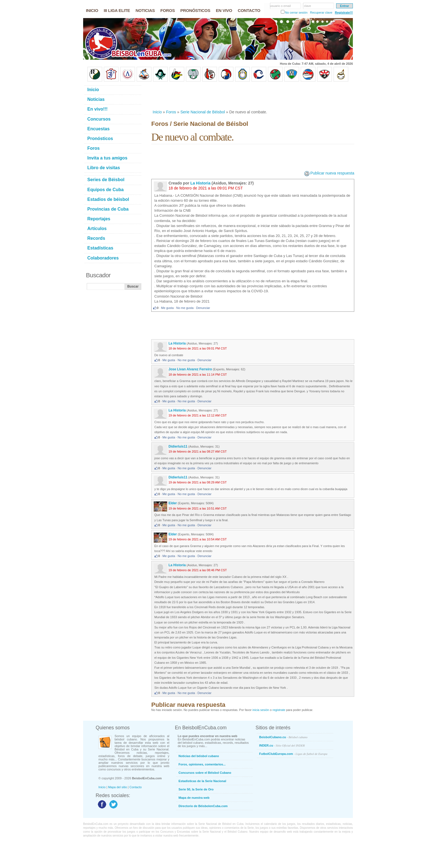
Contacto (136, 787)
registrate (278, 710)
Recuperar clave (321, 12)
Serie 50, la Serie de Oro (196, 789)
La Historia (200, 183)
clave (307, 6)
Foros (171, 112)
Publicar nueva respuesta (332, 173)
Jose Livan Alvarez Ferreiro (190, 369)
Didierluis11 (178, 446)
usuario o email (280, 6)
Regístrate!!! (344, 12)
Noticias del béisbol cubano (199, 756)
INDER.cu (282, 745)
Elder (173, 503)
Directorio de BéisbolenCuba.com (203, 806)
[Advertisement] (252, 95)
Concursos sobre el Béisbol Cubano (205, 772)
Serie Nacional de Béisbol (202, 112)
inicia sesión (260, 710)
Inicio (157, 112)
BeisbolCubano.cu (283, 737)
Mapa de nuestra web (194, 797)
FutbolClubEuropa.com (293, 753)
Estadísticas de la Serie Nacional (202, 781)
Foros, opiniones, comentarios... (202, 764)
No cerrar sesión (296, 12)
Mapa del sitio (117, 787)
